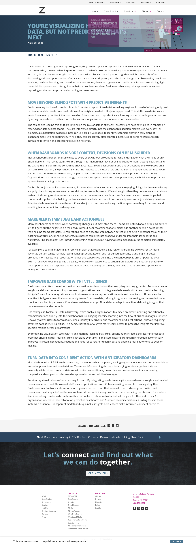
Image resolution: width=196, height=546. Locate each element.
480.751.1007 (139, 503)
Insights (131, 2)
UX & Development (75, 514)
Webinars (115, 2)
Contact (161, 11)
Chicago (98, 496)
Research (146, 2)
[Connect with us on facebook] (134, 508)
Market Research (74, 511)
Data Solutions (73, 523)
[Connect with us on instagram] (138, 508)
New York (98, 499)
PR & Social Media (75, 517)
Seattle (98, 508)
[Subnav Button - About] (146, 11)
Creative (71, 502)
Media (70, 508)
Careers (161, 2)
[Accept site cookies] (176, 541)
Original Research (49, 511)
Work (95, 11)
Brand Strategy (73, 505)
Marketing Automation (77, 526)
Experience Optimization (78, 529)
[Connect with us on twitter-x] (142, 508)
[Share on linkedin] (117, 425)
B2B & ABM (72, 496)
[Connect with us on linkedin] (146, 508)
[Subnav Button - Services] (130, 11)
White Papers (97, 2)
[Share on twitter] (113, 425)
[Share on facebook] (108, 425)
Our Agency (46, 502)
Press (44, 517)
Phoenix (98, 502)
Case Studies (111, 11)
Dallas (97, 505)
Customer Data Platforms (77, 520)
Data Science (73, 499)
